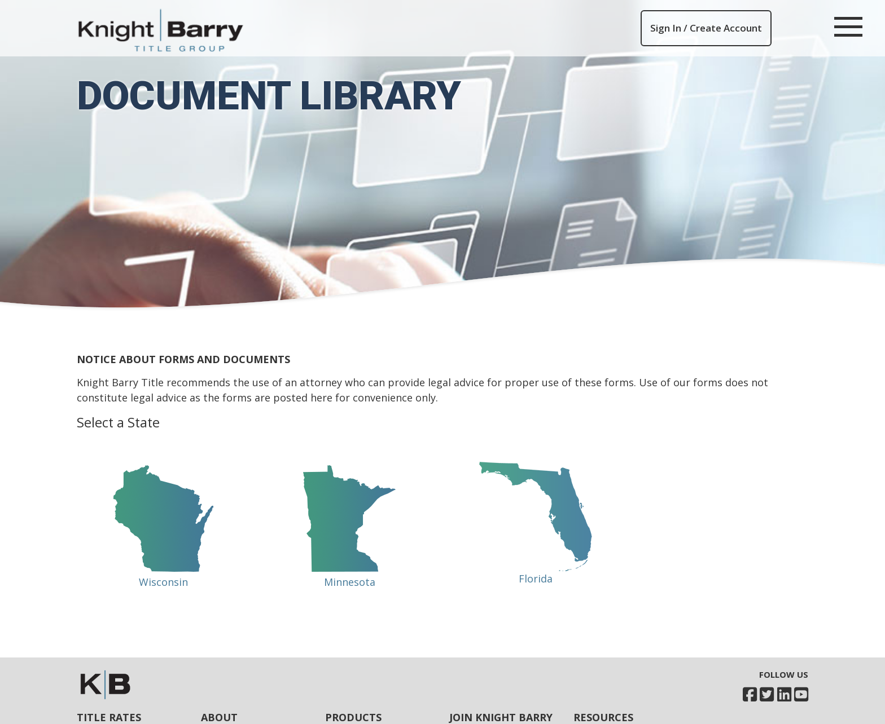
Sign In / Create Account (706, 27)
